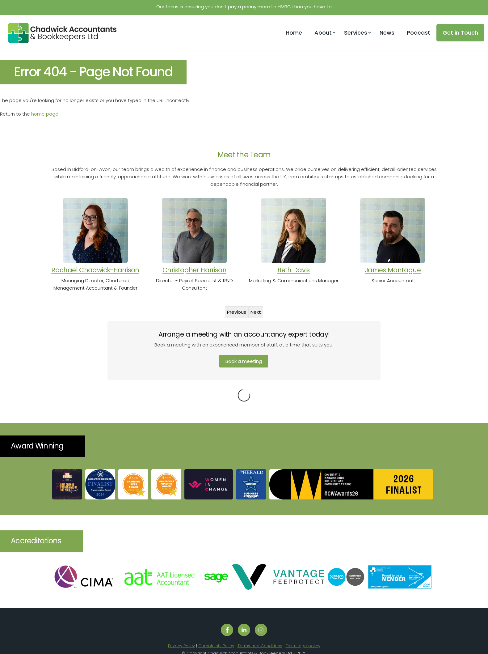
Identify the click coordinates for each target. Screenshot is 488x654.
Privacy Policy (181, 628)
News (387, 32)
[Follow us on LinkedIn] (244, 612)
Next (255, 312)
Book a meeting (243, 361)
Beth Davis (293, 269)
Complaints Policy (216, 628)
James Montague (393, 269)
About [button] (323, 32)
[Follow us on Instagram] (261, 612)
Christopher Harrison (194, 269)
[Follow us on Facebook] (227, 612)
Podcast (418, 32)
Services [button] (355, 32)
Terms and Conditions (260, 628)
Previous (236, 312)
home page (44, 114)
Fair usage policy (303, 628)
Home (294, 32)
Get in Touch (460, 32)
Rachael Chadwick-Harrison (95, 269)
